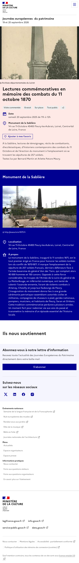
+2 (63, 107)
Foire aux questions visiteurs (16, 469)
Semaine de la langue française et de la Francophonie (27, 411)
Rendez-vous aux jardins (14, 421)
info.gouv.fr (34, 521)
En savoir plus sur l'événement (16, 479)
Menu (74, 4)
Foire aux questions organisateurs (18, 474)
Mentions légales (27, 541)
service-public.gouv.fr (14, 527)
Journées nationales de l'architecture (20, 437)
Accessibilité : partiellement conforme (54, 541)
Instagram (32, 394)
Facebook (23, 394)
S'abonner (39, 367)
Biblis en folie (9, 432)
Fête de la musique (11, 427)
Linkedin (14, 394)
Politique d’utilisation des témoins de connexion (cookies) (31, 547)
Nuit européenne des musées (16, 416)
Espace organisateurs (13, 450)
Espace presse (9, 455)
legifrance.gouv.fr (12, 521)
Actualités (8, 445)
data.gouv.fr (38, 527)
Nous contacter (10, 464)
